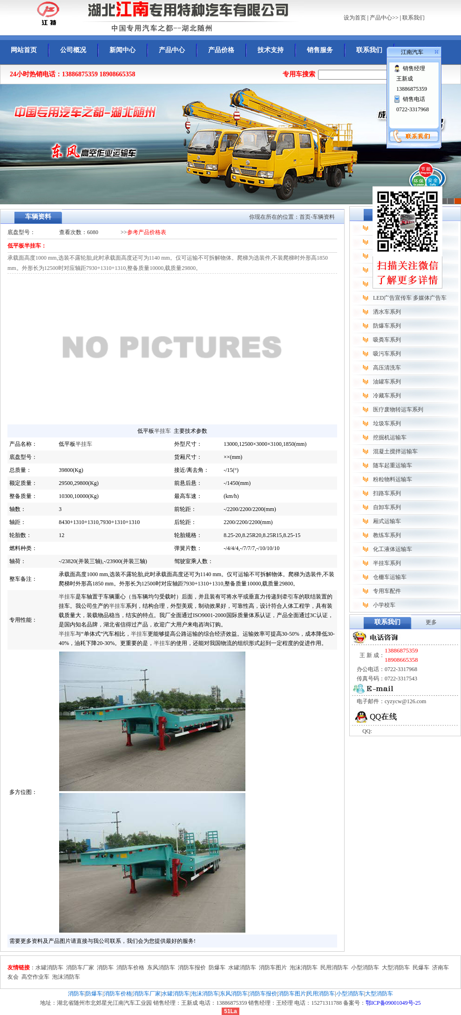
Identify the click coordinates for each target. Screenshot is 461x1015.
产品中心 (172, 50)
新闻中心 (122, 50)
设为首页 (355, 17)
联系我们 (413, 17)
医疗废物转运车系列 (398, 409)
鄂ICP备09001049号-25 (393, 1003)
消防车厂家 (80, 967)
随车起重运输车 (392, 465)
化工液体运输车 (392, 549)
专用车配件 (387, 591)
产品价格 (221, 50)
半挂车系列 (387, 563)
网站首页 (24, 50)
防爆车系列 (387, 326)
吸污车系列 (387, 353)
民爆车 (421, 967)
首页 (305, 217)
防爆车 (217, 967)
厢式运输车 (387, 521)
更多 (431, 622)
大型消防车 (396, 967)
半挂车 (162, 431)
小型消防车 (365, 967)
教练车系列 (387, 535)
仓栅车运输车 (390, 577)
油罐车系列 (387, 381)
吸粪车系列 (387, 339)
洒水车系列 (387, 312)
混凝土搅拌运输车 (395, 451)
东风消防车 (161, 967)
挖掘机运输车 (390, 437)
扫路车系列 (387, 493)
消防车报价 (192, 967)
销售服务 (320, 50)
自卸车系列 (387, 507)
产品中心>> (384, 17)
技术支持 (271, 50)
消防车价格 (130, 967)
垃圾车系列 (387, 423)
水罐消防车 (49, 967)
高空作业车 (35, 977)
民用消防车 (334, 967)
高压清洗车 (387, 367)
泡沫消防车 (304, 967)
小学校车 (384, 605)
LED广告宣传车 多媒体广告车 (410, 298)
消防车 (105, 967)
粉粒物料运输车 (392, 479)
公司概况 (73, 50)
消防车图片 (273, 967)
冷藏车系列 (387, 395)
